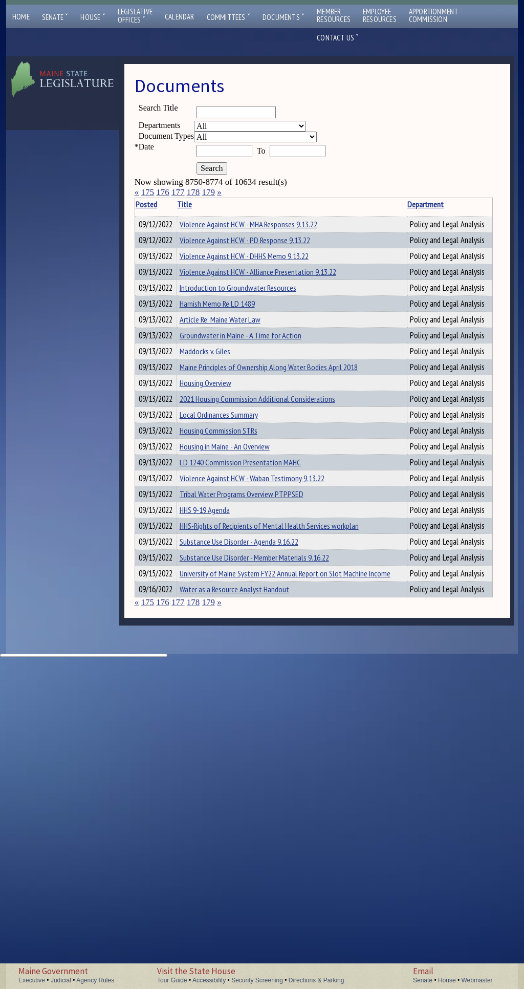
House (92, 17)
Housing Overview (219, 523)
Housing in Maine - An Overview (238, 632)
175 (147, 192)
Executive (31, 980)
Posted (161, 204)
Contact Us (338, 37)
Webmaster (476, 980)
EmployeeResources (380, 15)
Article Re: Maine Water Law (233, 415)
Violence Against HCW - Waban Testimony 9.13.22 (265, 686)
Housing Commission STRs (232, 605)
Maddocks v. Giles (218, 469)
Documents (283, 17)
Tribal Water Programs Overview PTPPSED (255, 717)
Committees (228, 17)
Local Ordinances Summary (232, 578)
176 (162, 192)
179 (208, 192)
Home (21, 16)
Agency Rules (95, 980)
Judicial (61, 980)
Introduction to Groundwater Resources (251, 361)
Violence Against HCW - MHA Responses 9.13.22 (262, 224)
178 (193, 192)
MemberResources (334, 15)
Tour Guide (172, 980)
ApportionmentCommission (433, 15)
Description (421, 204)
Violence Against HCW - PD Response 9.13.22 (258, 256)
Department (359, 204)
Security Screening (257, 980)
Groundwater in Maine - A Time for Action (254, 442)
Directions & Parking (316, 980)
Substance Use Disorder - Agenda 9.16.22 (252, 799)
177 (178, 192)
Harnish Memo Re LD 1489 (230, 388)
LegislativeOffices (135, 16)
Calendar (179, 16)
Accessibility (209, 980)
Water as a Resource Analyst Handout (247, 900)
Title (197, 204)
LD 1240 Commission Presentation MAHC (253, 659)
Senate (55, 17)
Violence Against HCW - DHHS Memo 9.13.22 (257, 287)
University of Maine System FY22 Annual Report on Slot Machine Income (262, 878)
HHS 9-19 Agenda (218, 744)
